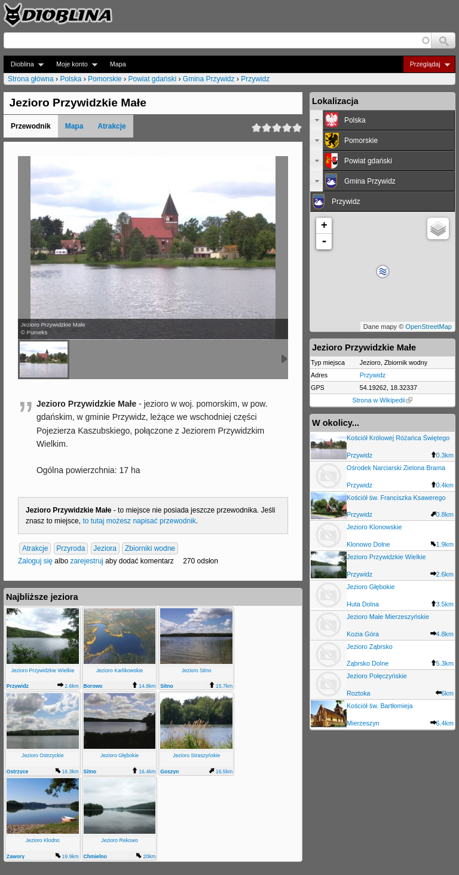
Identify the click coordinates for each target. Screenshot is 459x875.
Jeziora (105, 548)
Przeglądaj (426, 64)
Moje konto (73, 64)
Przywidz (255, 79)
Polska (70, 79)
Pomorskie (105, 79)
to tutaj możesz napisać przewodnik (138, 521)
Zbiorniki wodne (150, 548)
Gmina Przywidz (209, 79)
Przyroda (70, 548)
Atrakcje (111, 126)
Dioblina (24, 64)
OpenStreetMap (428, 326)
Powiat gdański (152, 79)
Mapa (118, 64)
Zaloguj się (35, 561)
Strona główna (31, 79)
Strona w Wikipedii (383, 400)
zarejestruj (86, 561)
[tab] (382, 120)
